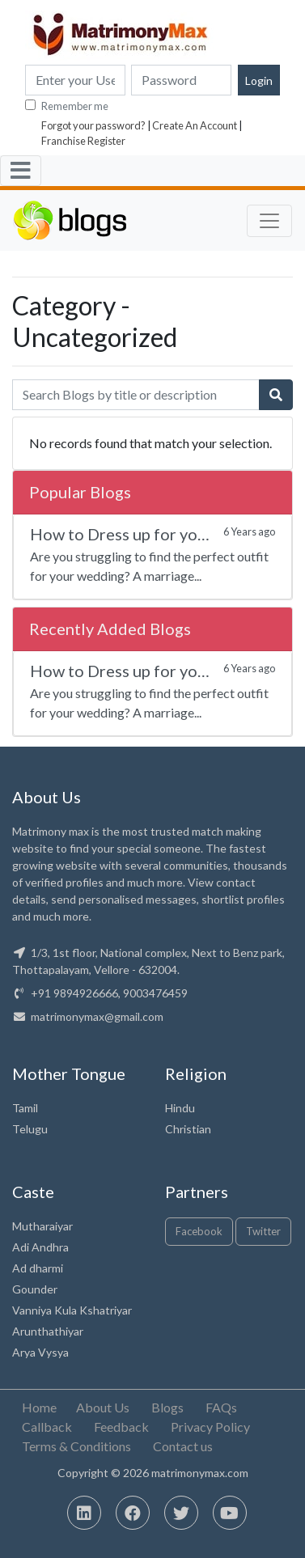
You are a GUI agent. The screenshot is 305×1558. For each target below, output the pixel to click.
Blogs (167, 1407)
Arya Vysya (40, 1352)
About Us (102, 1407)
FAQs (221, 1407)
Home (39, 1407)
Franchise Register (83, 140)
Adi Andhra (40, 1247)
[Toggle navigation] (20, 170)
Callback (47, 1426)
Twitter (263, 1231)
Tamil (25, 1108)
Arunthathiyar (47, 1331)
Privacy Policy (210, 1426)
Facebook (199, 1231)
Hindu (180, 1108)
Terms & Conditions (76, 1446)
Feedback (121, 1426)
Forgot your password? (93, 125)
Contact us (183, 1446)
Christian (188, 1129)
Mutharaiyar (42, 1226)
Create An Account (194, 125)
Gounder (34, 1289)
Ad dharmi (37, 1268)
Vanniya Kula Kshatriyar (72, 1310)
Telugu (30, 1129)
